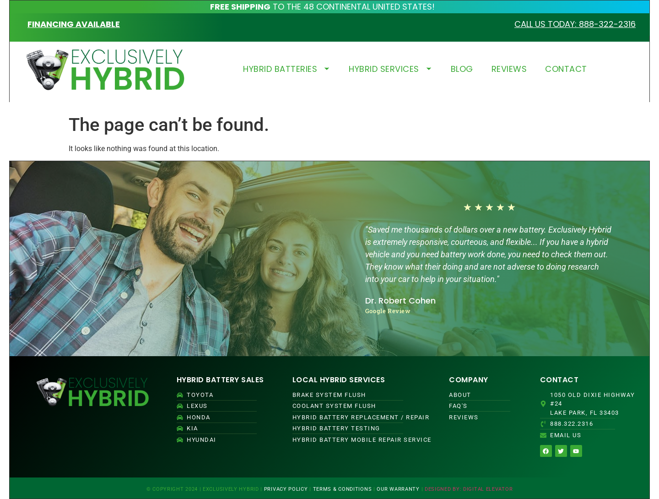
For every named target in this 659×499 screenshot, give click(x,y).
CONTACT (566, 69)
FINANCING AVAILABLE (73, 24)
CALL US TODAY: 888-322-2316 (575, 24)
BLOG (462, 69)
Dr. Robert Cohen (400, 300)
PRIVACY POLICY (286, 489)
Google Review (388, 311)
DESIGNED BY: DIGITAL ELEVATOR (469, 489)
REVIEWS (509, 69)
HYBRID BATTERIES (286, 69)
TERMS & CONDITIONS (342, 489)
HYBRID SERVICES (390, 69)
